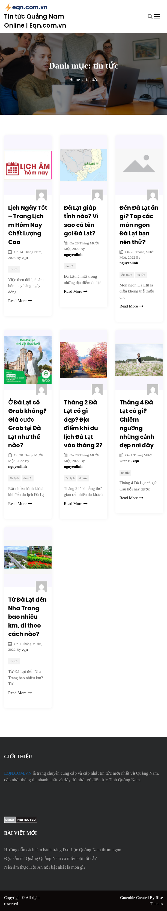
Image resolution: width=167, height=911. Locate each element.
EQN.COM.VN (17, 773)
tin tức (14, 269)
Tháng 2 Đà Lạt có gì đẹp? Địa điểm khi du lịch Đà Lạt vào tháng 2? (83, 423)
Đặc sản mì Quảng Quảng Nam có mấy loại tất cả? (50, 858)
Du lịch (14, 478)
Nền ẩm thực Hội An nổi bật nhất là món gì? (44, 867)
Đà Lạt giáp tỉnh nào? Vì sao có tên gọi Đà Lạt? (81, 221)
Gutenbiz (128, 897)
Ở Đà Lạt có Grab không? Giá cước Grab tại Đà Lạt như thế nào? (27, 423)
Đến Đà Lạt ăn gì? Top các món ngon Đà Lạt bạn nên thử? (139, 225)
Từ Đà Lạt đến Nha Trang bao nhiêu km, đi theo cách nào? (27, 617)
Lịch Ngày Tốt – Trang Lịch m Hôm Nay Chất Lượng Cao (27, 225)
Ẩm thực (126, 274)
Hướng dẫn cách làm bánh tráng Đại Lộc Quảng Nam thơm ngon (62, 849)
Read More (20, 300)
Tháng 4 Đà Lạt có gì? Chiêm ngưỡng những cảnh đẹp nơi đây (137, 423)
